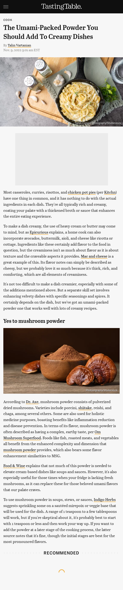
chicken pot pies (82, 192)
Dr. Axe (32, 401)
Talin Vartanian (19, 45)
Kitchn (110, 192)
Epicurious (39, 232)
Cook (7, 19)
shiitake (85, 407)
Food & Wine (14, 465)
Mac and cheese (94, 256)
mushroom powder (19, 449)
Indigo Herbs (105, 499)
